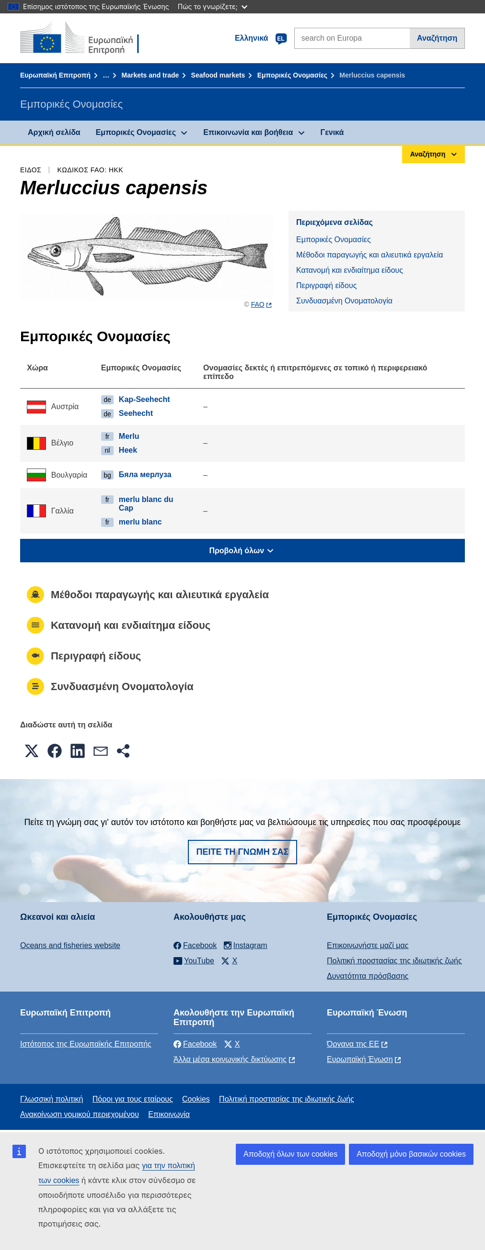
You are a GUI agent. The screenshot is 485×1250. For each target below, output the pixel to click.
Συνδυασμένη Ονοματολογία (344, 301)
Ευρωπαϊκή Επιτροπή (55, 75)
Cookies (196, 1099)
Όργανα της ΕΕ (353, 1044)
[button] (31, 750)
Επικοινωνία (169, 1114)
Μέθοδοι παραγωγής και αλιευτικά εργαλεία (369, 255)
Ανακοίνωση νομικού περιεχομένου (79, 1114)
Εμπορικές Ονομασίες (292, 75)
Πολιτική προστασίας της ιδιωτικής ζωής (394, 961)
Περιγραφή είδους (326, 285)
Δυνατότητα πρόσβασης (368, 976)
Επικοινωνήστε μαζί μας (367, 945)
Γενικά (332, 132)
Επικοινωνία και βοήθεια (248, 132)
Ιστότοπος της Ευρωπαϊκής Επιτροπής (85, 1044)
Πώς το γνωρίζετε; (212, 6)
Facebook (195, 1044)
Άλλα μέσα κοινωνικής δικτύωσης (230, 1059)
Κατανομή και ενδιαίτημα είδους (349, 270)
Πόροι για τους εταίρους (132, 1099)
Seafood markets (218, 75)
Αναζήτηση (437, 38)
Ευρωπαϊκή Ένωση (360, 1059)
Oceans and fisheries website (70, 945)
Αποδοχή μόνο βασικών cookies (411, 1154)
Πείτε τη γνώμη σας (242, 852)
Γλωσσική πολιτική (51, 1099)
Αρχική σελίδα (54, 132)
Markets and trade (150, 75)
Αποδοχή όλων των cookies (290, 1154)
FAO (258, 304)
